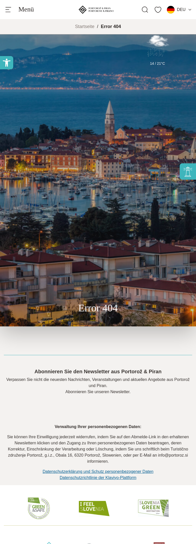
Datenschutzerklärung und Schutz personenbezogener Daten (98, 471)
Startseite (84, 26)
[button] (6, 62)
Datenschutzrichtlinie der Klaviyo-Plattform (98, 477)
